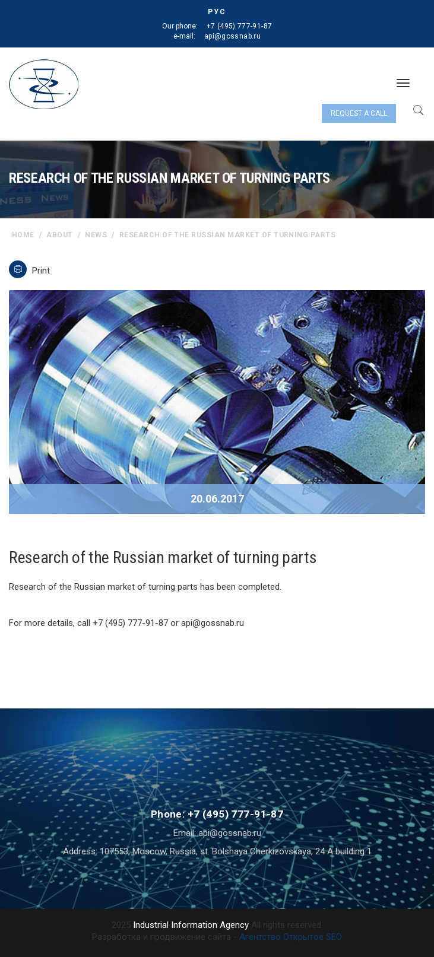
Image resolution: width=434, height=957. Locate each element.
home (23, 235)
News (96, 235)
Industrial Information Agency (191, 925)
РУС (217, 12)
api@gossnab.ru (232, 36)
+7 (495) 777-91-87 (239, 26)
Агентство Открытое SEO (290, 936)
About (59, 235)
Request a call (359, 113)
